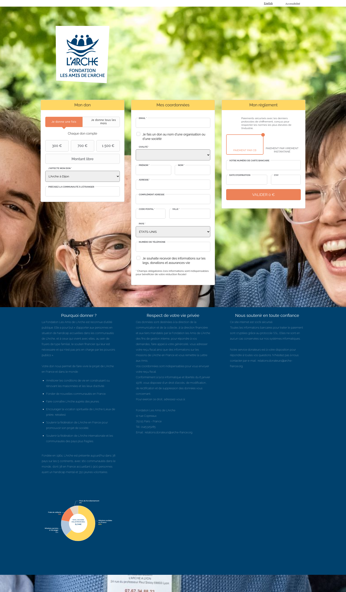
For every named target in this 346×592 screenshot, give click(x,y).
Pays (142, 223)
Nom (181, 165)
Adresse (144, 180)
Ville (176, 209)
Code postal (147, 209)
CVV (276, 175)
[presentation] (63, 122)
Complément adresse (151, 194)
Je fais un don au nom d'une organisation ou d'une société (174, 137)
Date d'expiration (239, 175)
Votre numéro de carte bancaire (249, 160)
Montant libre (70, 159)
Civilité (144, 147)
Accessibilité (292, 3)
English (268, 3)
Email (143, 118)
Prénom (144, 165)
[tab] (64, 122)
